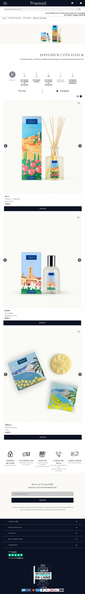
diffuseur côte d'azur (61, 77)
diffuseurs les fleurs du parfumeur (48, 78)
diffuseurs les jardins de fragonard (24, 78)
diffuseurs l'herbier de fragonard (73, 77)
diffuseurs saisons (36, 77)
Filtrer (22, 91)
